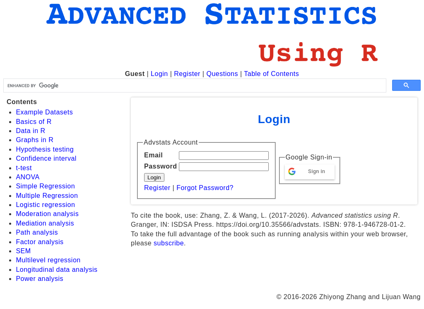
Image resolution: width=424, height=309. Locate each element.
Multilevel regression (48, 260)
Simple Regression (45, 186)
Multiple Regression (47, 195)
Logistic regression (45, 204)
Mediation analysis (45, 223)
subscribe (169, 243)
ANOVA (27, 177)
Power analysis (39, 278)
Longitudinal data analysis (56, 269)
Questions (222, 73)
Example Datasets (44, 112)
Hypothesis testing (45, 149)
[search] (194, 85)
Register (187, 73)
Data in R (30, 130)
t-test (24, 167)
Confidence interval (46, 158)
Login (159, 73)
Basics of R (33, 121)
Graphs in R (34, 139)
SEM (23, 250)
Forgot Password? (205, 187)
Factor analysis (39, 241)
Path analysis (37, 232)
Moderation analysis (47, 213)
